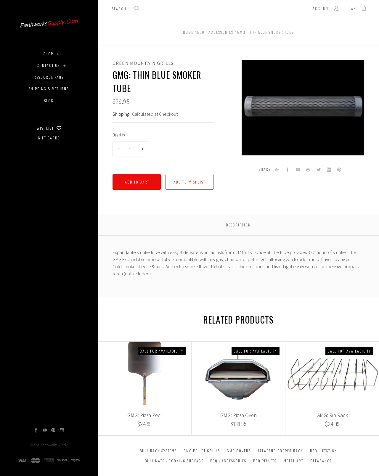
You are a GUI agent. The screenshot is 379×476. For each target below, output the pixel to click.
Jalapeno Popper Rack (280, 450)
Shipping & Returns (49, 88)
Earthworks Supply (54, 445)
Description (238, 224)
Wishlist (49, 128)
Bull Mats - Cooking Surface (174, 460)
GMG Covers (239, 450)
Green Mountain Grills (143, 63)
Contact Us (48, 65)
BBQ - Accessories (228, 460)
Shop (48, 53)
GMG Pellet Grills (202, 450)
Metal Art (293, 460)
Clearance (321, 460)
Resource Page (49, 77)
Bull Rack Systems (158, 450)
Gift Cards (49, 137)
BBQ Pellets (265, 460)
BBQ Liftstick (323, 450)
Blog (49, 100)
